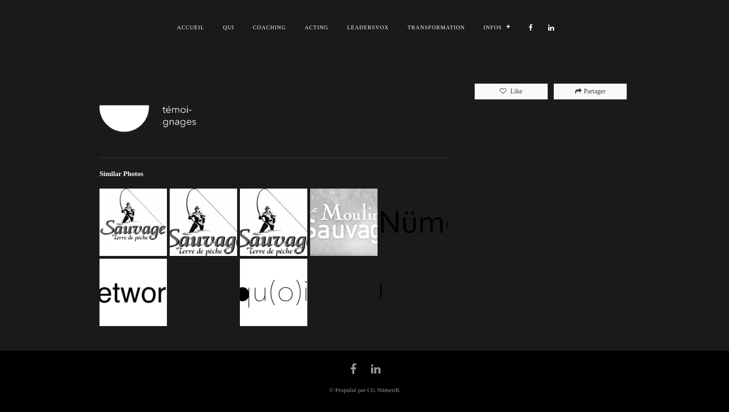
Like (515, 91)
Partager (590, 91)
